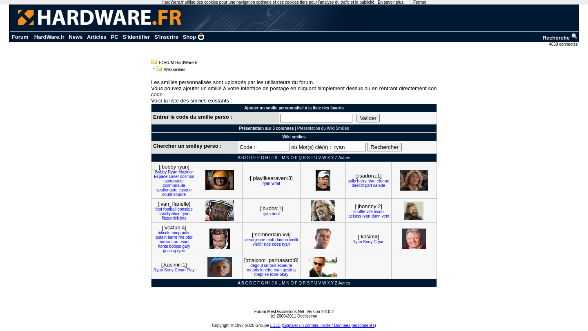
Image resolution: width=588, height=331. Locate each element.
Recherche (560, 38)
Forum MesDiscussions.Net (279, 311)
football (169, 209)
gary (186, 246)
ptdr (188, 237)
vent (386, 216)
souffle (359, 211)
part (368, 185)
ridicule (164, 233)
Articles (97, 37)
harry (362, 181)
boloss (175, 246)
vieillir (258, 244)
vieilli (293, 240)
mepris (253, 270)
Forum (20, 37)
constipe (185, 209)
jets (183, 218)
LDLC (275, 325)
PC (114, 37)
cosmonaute (174, 185)
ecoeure (284, 265)
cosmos (187, 176)
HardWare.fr (49, 37)
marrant (165, 242)
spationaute (167, 190)
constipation (169, 213)
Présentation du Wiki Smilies (323, 128)
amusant (181, 242)
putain (161, 237)
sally (352, 181)
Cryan (379, 242)
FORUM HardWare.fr (178, 62)
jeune (260, 240)
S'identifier (136, 37)
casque (185, 190)
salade (379, 185)
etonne (382, 181)
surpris (270, 265)
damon (282, 240)
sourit (167, 194)
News (76, 37)
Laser (174, 176)
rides (276, 244)
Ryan (172, 172)
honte (163, 246)
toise (274, 274)
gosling (169, 251)
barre (172, 237)
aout (276, 213)
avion (379, 211)
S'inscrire (166, 37)
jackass (354, 216)
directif (358, 185)
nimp (176, 233)
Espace (160, 176)
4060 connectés (564, 44)
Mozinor (185, 172)
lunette (266, 270)
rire (181, 237)
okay (284, 274)
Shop (194, 37)
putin (186, 233)
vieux (249, 240)
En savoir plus (390, 2)
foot (158, 209)
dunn (376, 216)
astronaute (174, 181)
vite (369, 211)
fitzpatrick (170, 218)
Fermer (419, 2)
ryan (266, 183)
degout (256, 265)
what (276, 183)
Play (190, 270)
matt (270, 240)
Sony (367, 242)
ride (267, 244)
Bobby (161, 172)
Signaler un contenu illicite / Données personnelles (328, 325)
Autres (344, 158)
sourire (180, 194)
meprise (261, 274)
